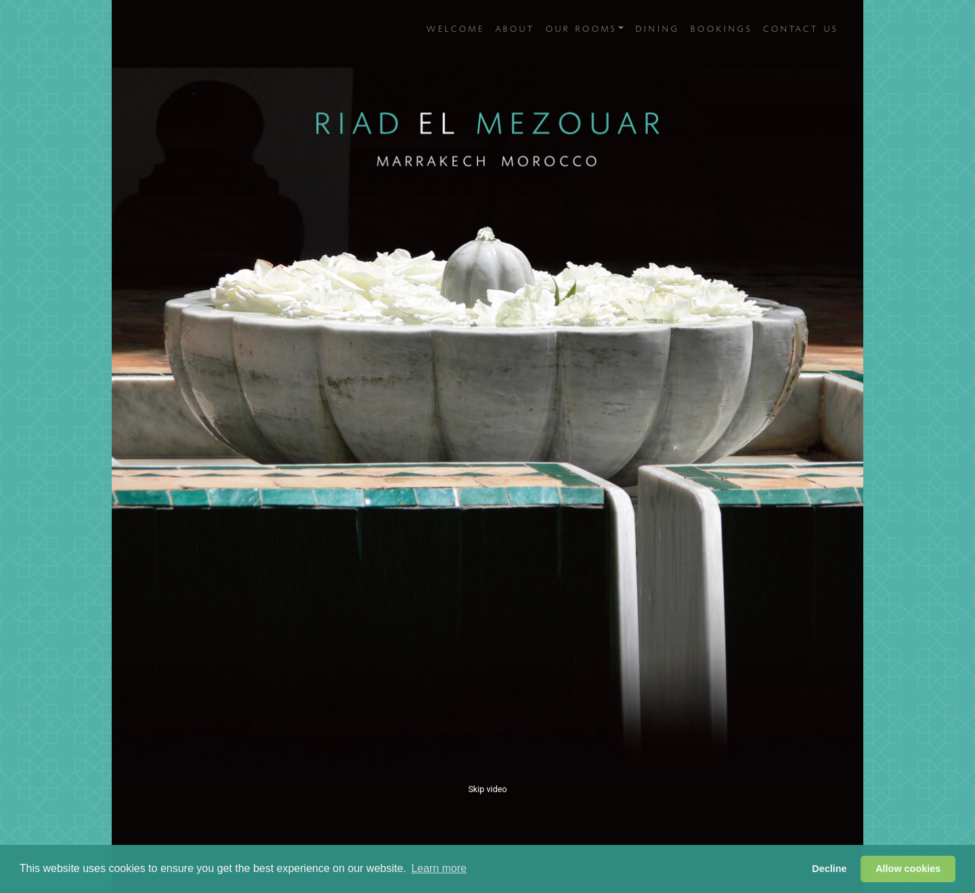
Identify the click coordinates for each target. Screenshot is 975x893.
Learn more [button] (439, 868)
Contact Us (799, 24)
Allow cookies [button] (907, 868)
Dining (656, 24)
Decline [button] (829, 868)
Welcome (454, 24)
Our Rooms (579, 24)
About (514, 24)
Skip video (487, 789)
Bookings (720, 24)
